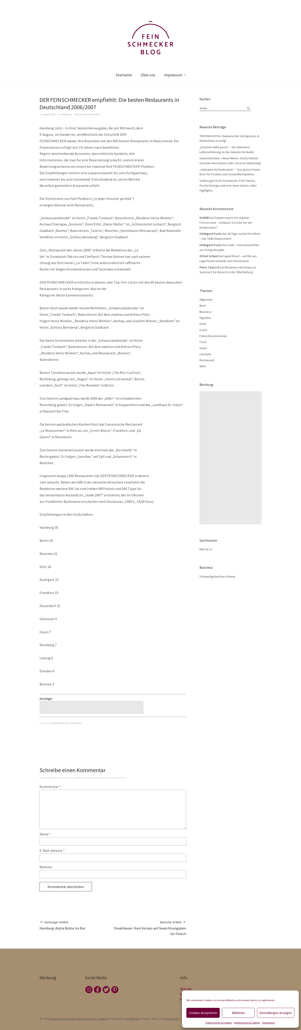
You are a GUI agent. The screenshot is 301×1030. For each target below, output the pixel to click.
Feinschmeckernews (60, 723)
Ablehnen (238, 1013)
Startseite (124, 75)
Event (203, 330)
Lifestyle (205, 354)
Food (202, 342)
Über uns (148, 75)
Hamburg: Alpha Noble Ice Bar (62, 925)
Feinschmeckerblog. (63, 1019)
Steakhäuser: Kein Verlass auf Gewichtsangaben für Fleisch (149, 928)
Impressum (268, 1022)
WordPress (133, 1019)
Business (205, 312)
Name (45, 834)
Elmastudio (172, 1019)
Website (46, 867)
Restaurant (76, 723)
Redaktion (67, 114)
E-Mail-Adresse (52, 850)
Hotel (203, 348)
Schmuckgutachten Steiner (217, 576)
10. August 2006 (48, 114)
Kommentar (50, 786)
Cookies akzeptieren (203, 1013)
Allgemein (206, 300)
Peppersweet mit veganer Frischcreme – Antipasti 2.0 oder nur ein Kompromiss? (225, 222)
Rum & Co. (206, 549)
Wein (202, 366)
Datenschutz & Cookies (219, 1022)
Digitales (205, 318)
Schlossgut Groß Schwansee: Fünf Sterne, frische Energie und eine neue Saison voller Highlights (228, 185)
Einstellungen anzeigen (275, 1013)
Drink (202, 324)
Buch (202, 306)
